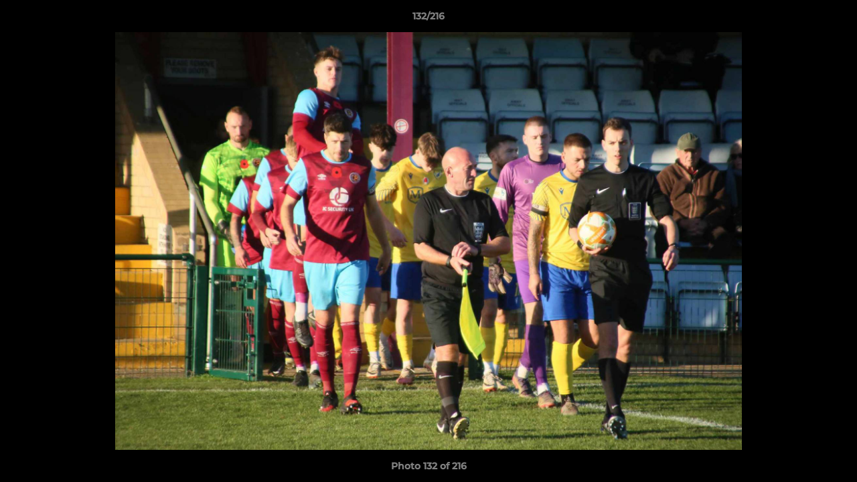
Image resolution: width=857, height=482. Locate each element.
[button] (833, 19)
